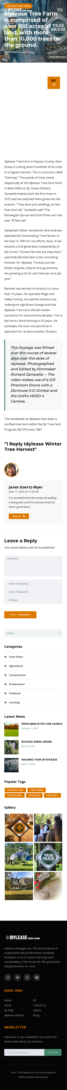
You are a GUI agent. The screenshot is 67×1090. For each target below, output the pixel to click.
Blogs (36, 1015)
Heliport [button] (52, 795)
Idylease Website (14, 1015)
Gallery (37, 1010)
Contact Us (39, 1005)
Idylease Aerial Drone (36, 741)
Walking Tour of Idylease (39, 759)
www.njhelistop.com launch (41, 723)
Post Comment (20, 614)
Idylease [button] (34, 795)
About (7, 1005)
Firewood (14, 693)
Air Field (8, 1010)
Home (7, 1000)
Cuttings (14, 702)
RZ (34, 1000)
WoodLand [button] (15, 795)
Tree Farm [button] (36, 789)
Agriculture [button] (15, 789)
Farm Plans (16, 656)
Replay (19, 516)
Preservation (17, 684)
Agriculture (16, 666)
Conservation (17, 675)
